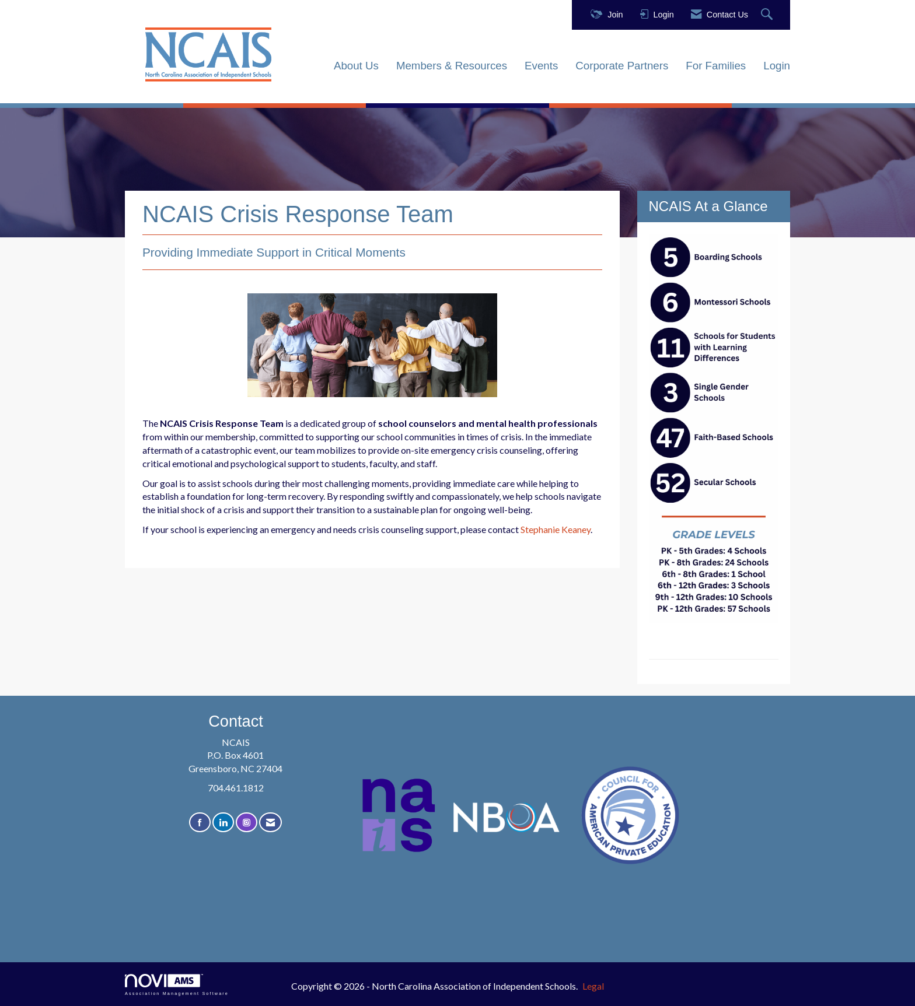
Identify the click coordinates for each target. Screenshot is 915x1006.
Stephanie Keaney (556, 529)
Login (776, 65)
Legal (593, 985)
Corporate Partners (621, 65)
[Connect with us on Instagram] (246, 822)
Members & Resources (451, 65)
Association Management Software (177, 985)
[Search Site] (768, 15)
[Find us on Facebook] (200, 822)
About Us (356, 65)
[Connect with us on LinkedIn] (223, 822)
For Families (716, 65)
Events (541, 65)
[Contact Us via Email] (270, 822)
